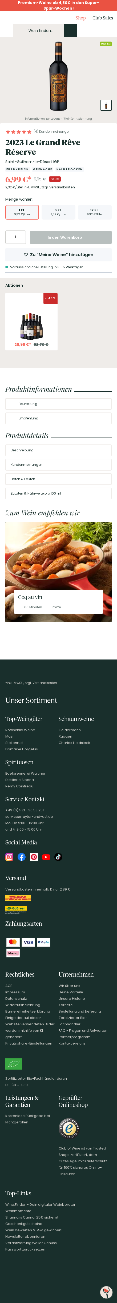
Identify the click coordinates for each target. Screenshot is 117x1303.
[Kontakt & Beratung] (81, 30)
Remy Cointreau (19, 786)
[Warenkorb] (108, 30)
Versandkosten (62, 187)
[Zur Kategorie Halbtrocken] (69, 169)
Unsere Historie (72, 998)
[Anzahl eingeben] (15, 237)
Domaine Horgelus (21, 749)
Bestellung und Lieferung (80, 1011)
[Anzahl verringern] (10, 237)
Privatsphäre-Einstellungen (28, 1043)
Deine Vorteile (71, 992)
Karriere (66, 1004)
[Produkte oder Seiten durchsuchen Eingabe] (45, 30)
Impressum (15, 992)
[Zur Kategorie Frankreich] (17, 169)
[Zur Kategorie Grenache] (42, 169)
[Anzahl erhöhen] (21, 237)
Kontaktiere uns (72, 1043)
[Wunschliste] (99, 30)
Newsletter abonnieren (25, 1236)
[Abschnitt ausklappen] (103, 404)
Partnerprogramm (75, 1036)
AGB (9, 985)
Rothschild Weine (20, 730)
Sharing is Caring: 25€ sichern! (31, 1217)
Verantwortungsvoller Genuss (31, 1242)
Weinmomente (18, 1210)
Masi (9, 736)
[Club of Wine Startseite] (17, 18)
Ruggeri (65, 736)
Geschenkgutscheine (23, 1223)
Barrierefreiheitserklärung (27, 1011)
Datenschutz (16, 998)
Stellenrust (14, 742)
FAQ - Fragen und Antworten (83, 1030)
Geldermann (70, 730)
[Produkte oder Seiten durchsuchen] (70, 30)
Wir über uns (69, 985)
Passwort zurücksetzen (25, 1249)
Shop (81, 18)
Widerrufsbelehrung (22, 1004)
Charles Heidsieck (74, 742)
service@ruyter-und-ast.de (29, 816)
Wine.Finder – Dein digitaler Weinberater (40, 1204)
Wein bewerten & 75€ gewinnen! (33, 1230)
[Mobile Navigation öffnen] (6, 30)
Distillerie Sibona (19, 779)
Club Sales (102, 18)
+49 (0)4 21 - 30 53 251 (24, 810)
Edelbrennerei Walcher (25, 773)
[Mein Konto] (90, 30)
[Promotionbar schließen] (5, 5)
